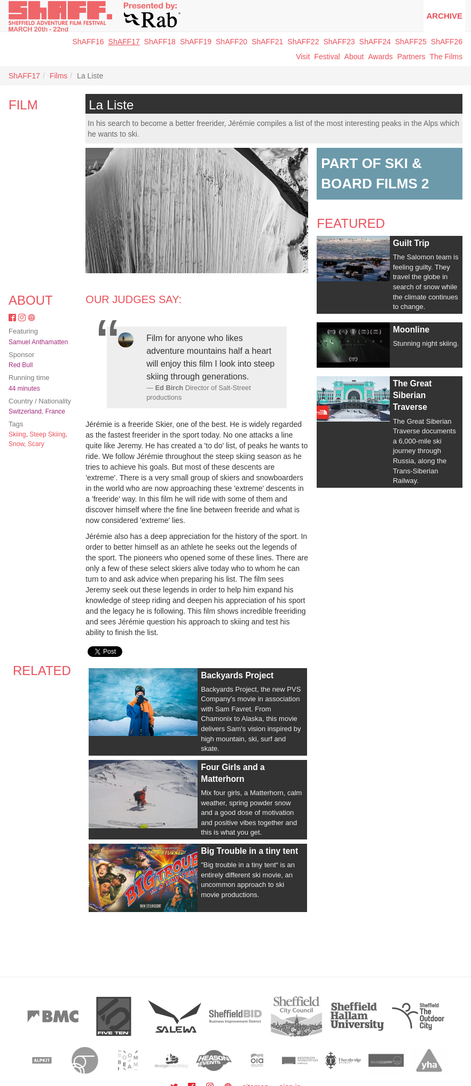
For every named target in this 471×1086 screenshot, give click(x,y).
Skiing (17, 434)
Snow (16, 444)
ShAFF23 (339, 41)
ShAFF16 (88, 41)
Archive (444, 15)
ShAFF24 (375, 41)
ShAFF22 (303, 41)
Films (58, 76)
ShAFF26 (446, 41)
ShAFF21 (267, 41)
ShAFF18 (160, 41)
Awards (380, 56)
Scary (36, 444)
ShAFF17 (124, 41)
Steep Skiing (47, 434)
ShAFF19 (195, 41)
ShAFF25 (411, 41)
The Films (446, 56)
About (354, 56)
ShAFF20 (231, 41)
